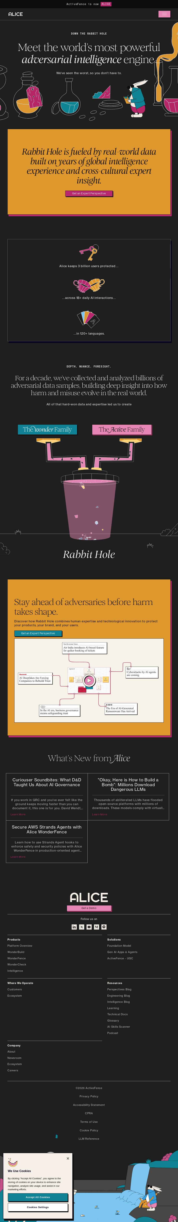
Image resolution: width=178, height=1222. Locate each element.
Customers (14, 989)
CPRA (89, 1113)
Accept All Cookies (38, 1197)
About (11, 1052)
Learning (113, 1008)
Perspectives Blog (119, 989)
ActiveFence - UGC (120, 958)
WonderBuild (15, 952)
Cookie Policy (89, 1130)
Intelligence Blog (118, 1002)
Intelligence (15, 971)
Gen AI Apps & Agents (122, 952)
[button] (164, 14)
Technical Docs (117, 1014)
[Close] (68, 1159)
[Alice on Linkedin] (74, 927)
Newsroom (14, 1058)
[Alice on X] (81, 927)
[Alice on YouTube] (89, 927)
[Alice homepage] (15, 14)
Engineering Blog (118, 996)
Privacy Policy (89, 1096)
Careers (12, 1070)
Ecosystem (14, 996)
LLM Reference (89, 1139)
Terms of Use (89, 1122)
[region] (38, 1186)
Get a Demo (89, 908)
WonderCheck (16, 964)
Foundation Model (119, 946)
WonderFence (16, 958)
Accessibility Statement (89, 1105)
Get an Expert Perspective (89, 193)
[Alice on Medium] (96, 927)
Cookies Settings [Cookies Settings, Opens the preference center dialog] (38, 1207)
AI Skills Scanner (118, 1027)
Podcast (112, 1033)
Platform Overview (19, 946)
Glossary (113, 1021)
